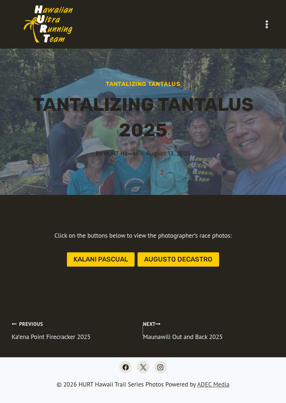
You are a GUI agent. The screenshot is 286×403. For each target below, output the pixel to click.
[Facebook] (125, 367)
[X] (143, 367)
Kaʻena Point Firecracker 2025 (74, 330)
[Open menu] (266, 24)
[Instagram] (160, 367)
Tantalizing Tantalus (143, 83)
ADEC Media (213, 384)
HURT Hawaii (121, 153)
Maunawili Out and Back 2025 (208, 330)
